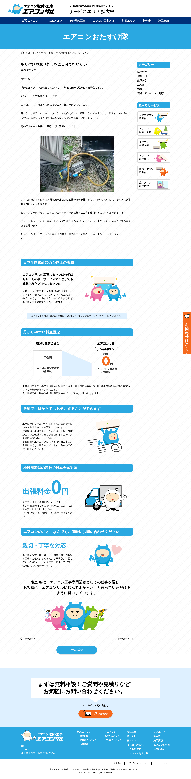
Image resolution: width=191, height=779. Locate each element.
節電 (139, 89)
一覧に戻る (76, 650)
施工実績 (163, 20)
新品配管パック (112, 738)
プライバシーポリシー (138, 765)
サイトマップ (161, 765)
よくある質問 (134, 751)
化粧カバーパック (88, 741)
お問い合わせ (95, 714)
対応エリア (128, 20)
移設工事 (131, 733)
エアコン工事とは (103, 20)
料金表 (147, 20)
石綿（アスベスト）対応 (150, 93)
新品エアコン (30, 20)
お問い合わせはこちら (187, 333)
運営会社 (117, 765)
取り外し (131, 738)
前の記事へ (30, 638)
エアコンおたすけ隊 (37, 53)
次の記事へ (124, 638)
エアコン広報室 (161, 746)
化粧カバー (143, 76)
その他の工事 (77, 20)
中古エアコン (54, 20)
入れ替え (84, 745)
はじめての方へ (135, 746)
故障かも (142, 80)
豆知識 (140, 85)
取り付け (142, 72)
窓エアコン (133, 742)
